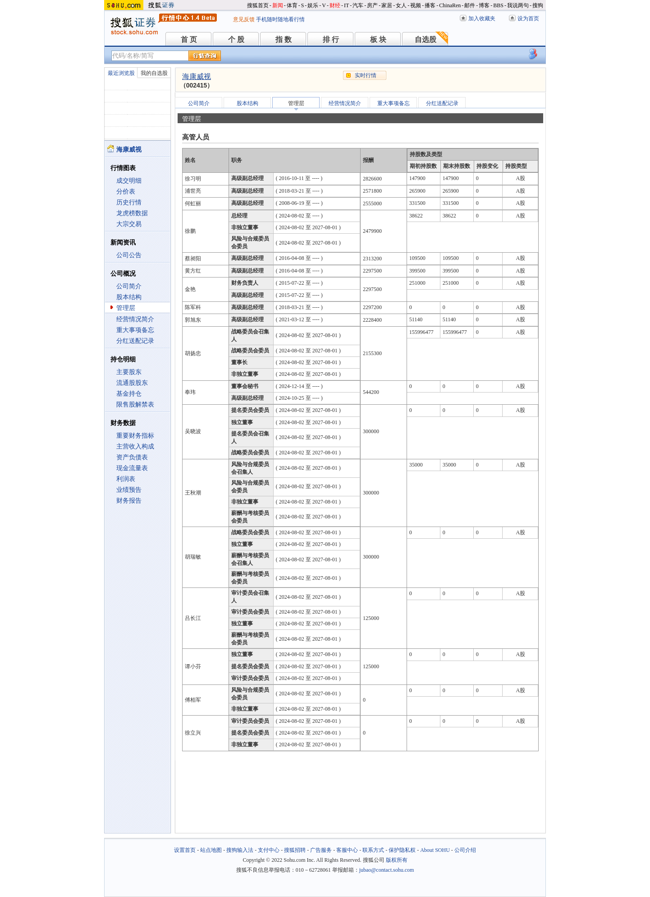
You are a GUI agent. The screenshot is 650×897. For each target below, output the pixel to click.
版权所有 (396, 860)
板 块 (378, 39)
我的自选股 (154, 73)
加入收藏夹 (481, 18)
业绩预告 (129, 489)
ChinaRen (450, 5)
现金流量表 (132, 468)
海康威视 (196, 76)
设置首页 (185, 850)
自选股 (425, 39)
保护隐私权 (402, 850)
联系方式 (373, 850)
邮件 (469, 5)
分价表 (125, 191)
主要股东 (129, 372)
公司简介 (129, 286)
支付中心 (268, 850)
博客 (484, 5)
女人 (401, 5)
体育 (292, 5)
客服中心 (347, 850)
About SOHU (435, 850)
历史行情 (129, 202)
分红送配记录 (135, 341)
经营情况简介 (135, 319)
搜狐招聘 (295, 850)
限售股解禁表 (135, 404)
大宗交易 (129, 224)
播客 (430, 5)
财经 (335, 5)
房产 (372, 5)
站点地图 (211, 850)
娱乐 (312, 5)
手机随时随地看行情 (280, 19)
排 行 (331, 39)
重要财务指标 (135, 435)
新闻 (277, 5)
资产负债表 (132, 457)
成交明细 (129, 180)
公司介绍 (465, 850)
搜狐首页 (258, 5)
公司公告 (129, 255)
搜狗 (537, 5)
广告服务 (321, 850)
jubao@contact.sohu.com (386, 870)
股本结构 (129, 297)
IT (346, 5)
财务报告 (129, 500)
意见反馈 (244, 19)
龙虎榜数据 (132, 213)
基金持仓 (129, 393)
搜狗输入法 (239, 850)
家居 (386, 5)
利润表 (125, 479)
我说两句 (518, 5)
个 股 (236, 39)
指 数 (283, 39)
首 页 (189, 39)
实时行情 (365, 75)
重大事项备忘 (135, 330)
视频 (415, 5)
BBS (498, 5)
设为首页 (528, 18)
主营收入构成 (135, 446)
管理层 (125, 308)
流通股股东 (132, 382)
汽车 (357, 5)
